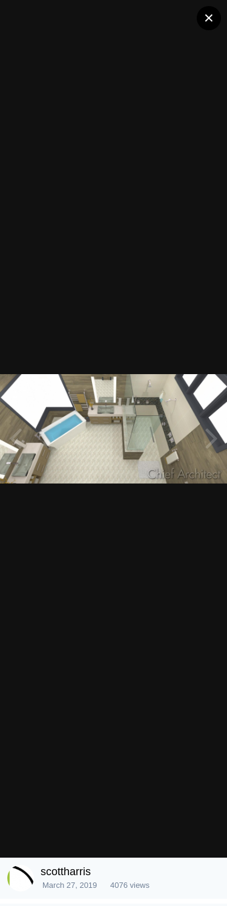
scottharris (66, 872)
